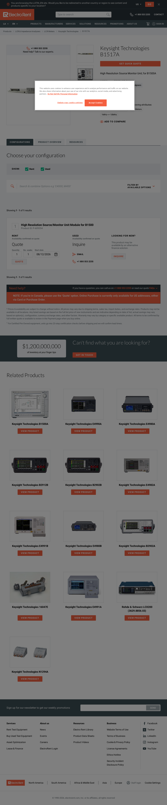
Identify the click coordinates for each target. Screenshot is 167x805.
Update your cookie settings (70, 102)
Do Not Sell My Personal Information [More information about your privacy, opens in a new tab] (62, 94)
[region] (85, 95)
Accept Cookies (96, 103)
